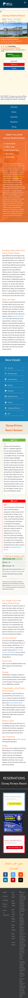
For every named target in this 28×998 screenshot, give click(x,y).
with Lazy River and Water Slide (13, 915)
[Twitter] (14, 875)
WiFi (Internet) (11, 374)
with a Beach (13, 944)
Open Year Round (14, 927)
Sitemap (5, 900)
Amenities (14, 117)
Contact (5, 896)
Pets (7, 414)
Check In (9, 368)
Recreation (14, 122)
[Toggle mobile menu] (25, 2)
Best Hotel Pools (13, 936)
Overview (14, 107)
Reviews (5, 21)
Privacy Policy (5, 905)
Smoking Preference (12, 408)
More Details (17, 19)
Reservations (12, 21)
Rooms (14, 112)
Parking (8, 385)
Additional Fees (11, 396)
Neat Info (9, 19)
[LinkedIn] (6, 880)
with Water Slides (13, 903)
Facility (8, 402)
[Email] (21, 880)
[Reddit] (21, 875)
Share (19, 21)
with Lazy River (13, 894)
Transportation (11, 379)
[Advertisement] (14, 83)
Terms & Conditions (5, 912)
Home (5, 892)
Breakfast (9, 391)
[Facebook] (6, 875)
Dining (14, 127)
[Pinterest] (14, 880)
